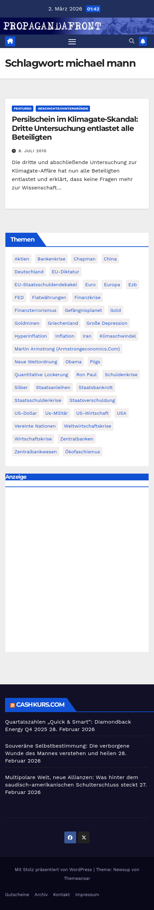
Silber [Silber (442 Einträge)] (21, 387)
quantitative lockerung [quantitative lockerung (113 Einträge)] (41, 374)
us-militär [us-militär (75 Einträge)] (56, 413)
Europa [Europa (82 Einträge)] (112, 284)
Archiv (41, 894)
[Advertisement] (77, 571)
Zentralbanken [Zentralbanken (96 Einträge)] (76, 438)
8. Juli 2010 (33, 151)
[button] (131, 41)
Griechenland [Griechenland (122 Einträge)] (63, 323)
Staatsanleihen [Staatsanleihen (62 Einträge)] (53, 387)
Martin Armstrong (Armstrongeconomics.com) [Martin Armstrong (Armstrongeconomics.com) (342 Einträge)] (67, 348)
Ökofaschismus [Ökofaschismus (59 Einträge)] (82, 451)
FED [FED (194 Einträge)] (19, 297)
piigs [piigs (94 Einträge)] (95, 361)
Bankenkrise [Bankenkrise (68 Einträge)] (51, 258)
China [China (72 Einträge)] (110, 258)
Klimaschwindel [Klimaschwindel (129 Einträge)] (118, 336)
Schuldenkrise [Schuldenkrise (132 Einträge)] (121, 374)
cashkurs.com (40, 704)
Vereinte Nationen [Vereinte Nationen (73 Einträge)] (35, 426)
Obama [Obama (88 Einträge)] (73, 361)
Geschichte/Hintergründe (63, 108)
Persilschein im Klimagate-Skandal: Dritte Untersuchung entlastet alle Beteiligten (75, 128)
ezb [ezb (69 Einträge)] (132, 284)
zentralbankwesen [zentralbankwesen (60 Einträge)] (35, 451)
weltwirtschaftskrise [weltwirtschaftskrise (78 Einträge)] (87, 426)
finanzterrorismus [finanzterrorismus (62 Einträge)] (35, 310)
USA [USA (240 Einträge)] (121, 413)
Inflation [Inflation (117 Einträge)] (64, 336)
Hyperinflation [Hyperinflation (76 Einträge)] (30, 336)
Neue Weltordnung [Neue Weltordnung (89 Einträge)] (35, 361)
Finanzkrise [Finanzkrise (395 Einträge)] (87, 297)
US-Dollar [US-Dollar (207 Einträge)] (25, 413)
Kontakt (61, 894)
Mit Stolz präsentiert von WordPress (54, 869)
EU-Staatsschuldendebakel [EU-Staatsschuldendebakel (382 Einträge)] (45, 284)
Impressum (87, 894)
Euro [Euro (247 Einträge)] (90, 284)
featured (22, 108)
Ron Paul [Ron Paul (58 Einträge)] (86, 374)
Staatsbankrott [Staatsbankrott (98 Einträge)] (96, 387)
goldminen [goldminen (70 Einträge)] (26, 323)
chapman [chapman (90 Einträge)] (84, 258)
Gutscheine (17, 894)
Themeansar (77, 878)
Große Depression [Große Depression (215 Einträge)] (107, 323)
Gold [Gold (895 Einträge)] (115, 310)
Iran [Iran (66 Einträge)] (87, 336)
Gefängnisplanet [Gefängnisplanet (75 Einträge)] (83, 310)
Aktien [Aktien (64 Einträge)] (21, 258)
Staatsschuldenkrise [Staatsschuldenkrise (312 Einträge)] (37, 400)
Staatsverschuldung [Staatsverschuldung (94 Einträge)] (92, 400)
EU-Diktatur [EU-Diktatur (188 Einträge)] (65, 271)
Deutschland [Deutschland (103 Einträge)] (28, 271)
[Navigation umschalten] (72, 41)
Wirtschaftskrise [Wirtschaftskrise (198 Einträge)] (33, 438)
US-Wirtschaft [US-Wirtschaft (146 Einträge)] (92, 413)
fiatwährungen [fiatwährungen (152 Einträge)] (49, 297)
